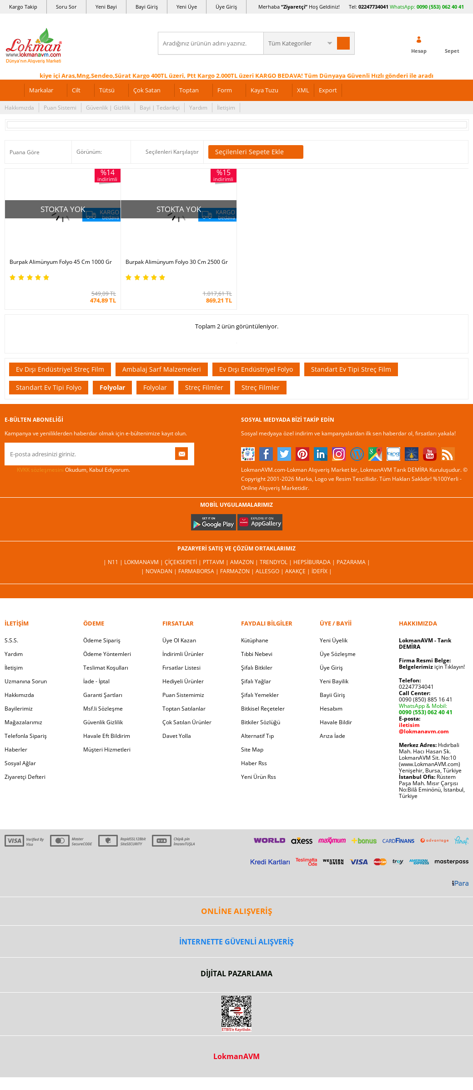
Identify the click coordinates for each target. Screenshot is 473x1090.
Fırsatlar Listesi (181, 667)
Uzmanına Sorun (26, 681)
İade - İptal (96, 681)
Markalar (41, 90)
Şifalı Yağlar (256, 681)
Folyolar (112, 387)
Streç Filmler (204, 387)
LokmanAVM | (144, 562)
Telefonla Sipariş (26, 736)
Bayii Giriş (332, 695)
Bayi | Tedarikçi (160, 107)
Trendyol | (276, 562)
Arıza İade (332, 736)
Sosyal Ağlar (20, 763)
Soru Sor (66, 6)
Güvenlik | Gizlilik (108, 107)
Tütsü (107, 90)
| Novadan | (159, 571)
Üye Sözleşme (338, 654)
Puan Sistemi (60, 107)
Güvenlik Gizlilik (103, 722)
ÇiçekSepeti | (184, 562)
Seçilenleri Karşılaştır (172, 152)
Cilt (76, 90)
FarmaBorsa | (199, 571)
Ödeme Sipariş (102, 640)
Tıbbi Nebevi (256, 654)
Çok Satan (147, 90)
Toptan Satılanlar (184, 708)
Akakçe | (298, 571)
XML (303, 90)
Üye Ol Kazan (179, 640)
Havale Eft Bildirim (106, 736)
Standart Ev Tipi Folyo (48, 387)
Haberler (16, 749)
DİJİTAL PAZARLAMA (236, 974)
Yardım (198, 107)
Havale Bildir (336, 722)
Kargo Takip (23, 6)
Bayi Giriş (147, 6)
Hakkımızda (19, 107)
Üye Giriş (226, 6)
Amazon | (245, 562)
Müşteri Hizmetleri (107, 749)
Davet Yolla (176, 736)
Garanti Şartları (102, 695)
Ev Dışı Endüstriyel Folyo (256, 369)
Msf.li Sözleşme (103, 708)
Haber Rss (254, 763)
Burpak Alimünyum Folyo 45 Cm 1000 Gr (61, 262)
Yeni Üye (186, 6)
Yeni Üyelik (333, 640)
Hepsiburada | (315, 562)
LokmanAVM (236, 1056)
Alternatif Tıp (257, 736)
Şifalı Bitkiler (256, 667)
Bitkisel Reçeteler (263, 708)
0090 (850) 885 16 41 (426, 699)
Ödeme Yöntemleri (107, 654)
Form (224, 90)
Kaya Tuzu (264, 90)
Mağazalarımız (23, 722)
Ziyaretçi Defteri (25, 777)
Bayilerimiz (19, 708)
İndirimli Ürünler (183, 654)
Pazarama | (353, 562)
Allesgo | (270, 571)
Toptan (189, 90)
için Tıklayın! (432, 667)
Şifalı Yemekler (260, 695)
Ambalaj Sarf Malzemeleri (161, 369)
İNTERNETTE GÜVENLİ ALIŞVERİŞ (236, 942)
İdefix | (322, 571)
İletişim (226, 107)
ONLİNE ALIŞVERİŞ (236, 911)
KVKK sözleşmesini (40, 470)
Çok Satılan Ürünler (186, 722)
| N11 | (113, 562)
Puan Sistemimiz (183, 695)
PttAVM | (216, 562)
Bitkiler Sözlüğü (260, 722)
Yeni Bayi (106, 6)
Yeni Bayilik (334, 681)
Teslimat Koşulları (105, 667)
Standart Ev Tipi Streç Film (351, 369)
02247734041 (373, 6)
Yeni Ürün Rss (258, 777)
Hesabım (331, 708)
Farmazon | (238, 571)
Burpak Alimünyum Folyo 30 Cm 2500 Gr (177, 262)
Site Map (252, 749)
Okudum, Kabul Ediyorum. (67, 469)
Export (328, 90)
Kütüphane (254, 640)
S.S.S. (11, 640)
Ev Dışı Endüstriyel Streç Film (60, 369)
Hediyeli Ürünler (183, 681)
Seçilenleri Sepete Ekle (256, 152)
